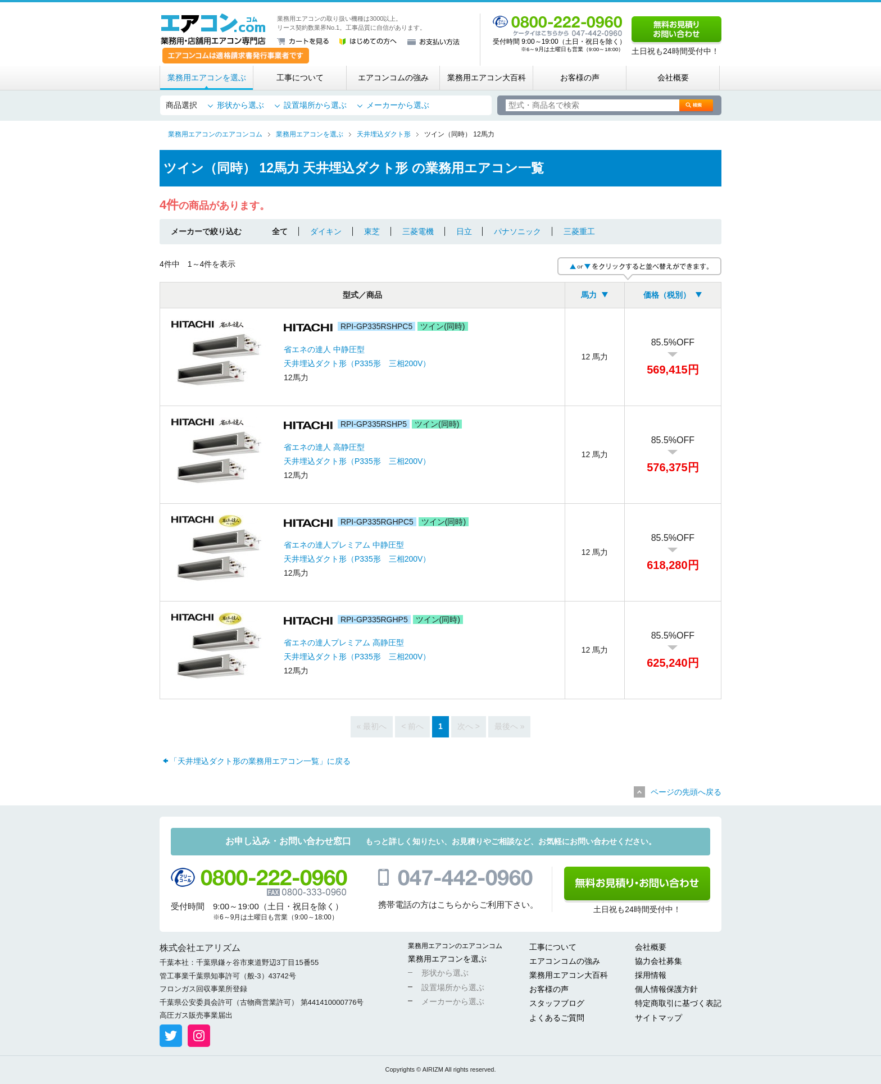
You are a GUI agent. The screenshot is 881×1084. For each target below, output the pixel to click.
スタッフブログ (556, 1003)
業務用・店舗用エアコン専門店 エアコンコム (213, 29)
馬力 (589, 294)
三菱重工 (579, 231)
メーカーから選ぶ (397, 105)
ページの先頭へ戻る (686, 791)
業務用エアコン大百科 (486, 77)
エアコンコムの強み (393, 77)
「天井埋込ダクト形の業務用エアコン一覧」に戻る (260, 761)
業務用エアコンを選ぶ (206, 77)
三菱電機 (418, 231)
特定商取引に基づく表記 (678, 1003)
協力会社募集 (658, 961)
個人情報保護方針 (666, 989)
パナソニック (517, 231)
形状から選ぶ (240, 105)
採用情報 (650, 975)
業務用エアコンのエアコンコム (455, 946)
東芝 (372, 231)
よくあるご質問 (556, 1017)
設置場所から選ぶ (315, 105)
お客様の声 (580, 77)
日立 (464, 231)
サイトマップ (658, 1017)
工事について (300, 77)
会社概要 (673, 77)
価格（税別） (667, 294)
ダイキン (326, 231)
